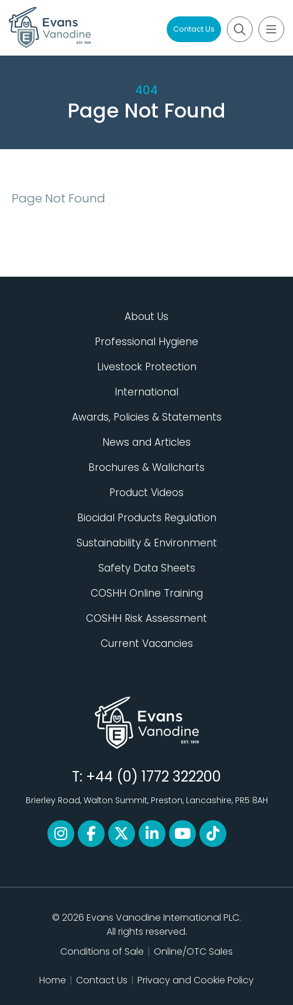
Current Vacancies (147, 643)
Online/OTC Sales (193, 951)
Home (52, 980)
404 (146, 90)
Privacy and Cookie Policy (195, 980)
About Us (146, 316)
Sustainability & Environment (147, 543)
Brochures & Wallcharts (146, 467)
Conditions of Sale (102, 951)
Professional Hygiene (146, 342)
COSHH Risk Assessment (146, 618)
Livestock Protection (147, 367)
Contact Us (194, 29)
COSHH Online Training (147, 593)
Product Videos (146, 493)
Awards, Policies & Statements (147, 417)
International (146, 392)
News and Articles (146, 442)
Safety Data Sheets (146, 568)
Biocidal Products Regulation (146, 518)
